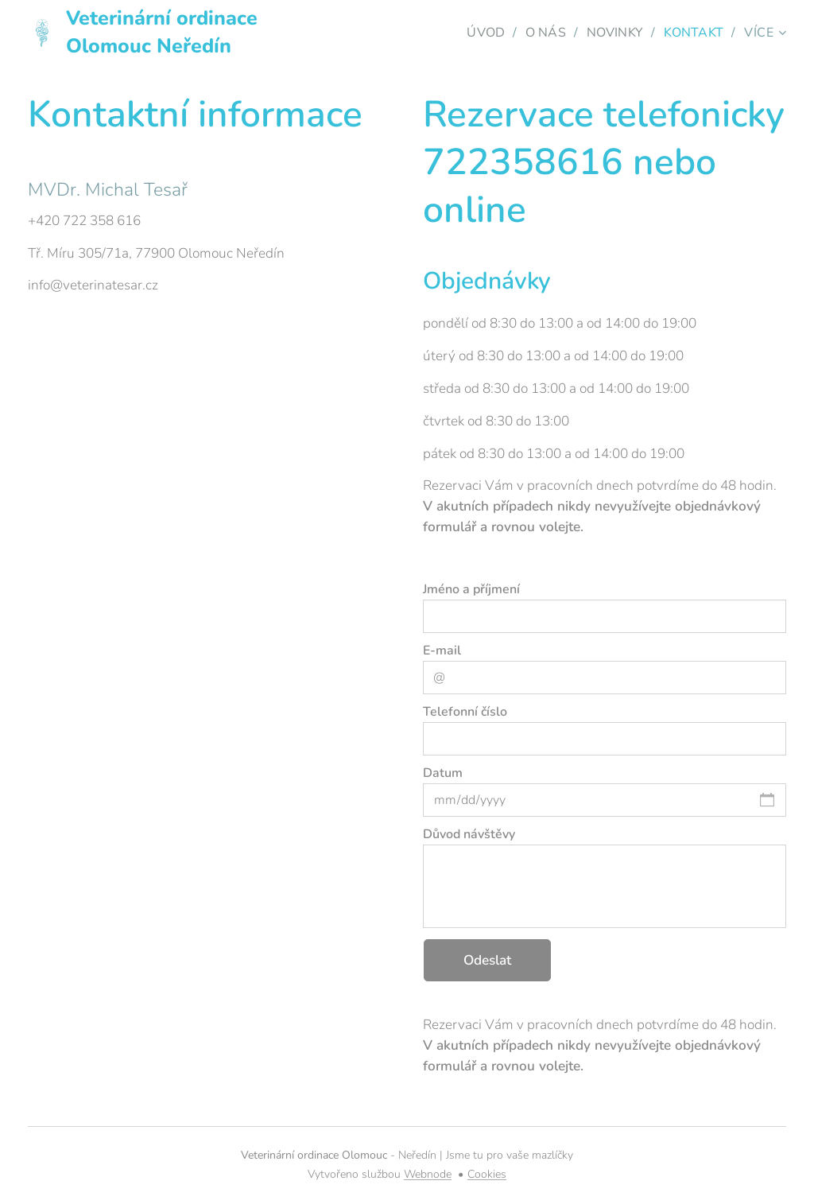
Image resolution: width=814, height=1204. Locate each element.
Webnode (428, 1174)
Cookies (486, 1174)
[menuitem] (480, 32)
